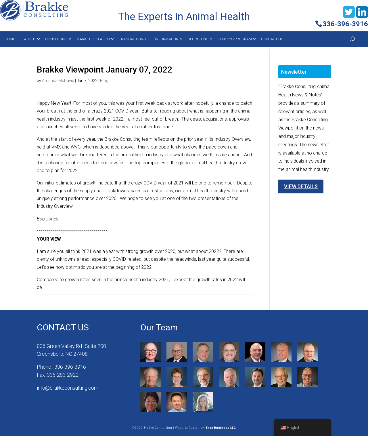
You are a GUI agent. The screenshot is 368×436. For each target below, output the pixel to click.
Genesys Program (235, 39)
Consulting (56, 39)
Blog (104, 80)
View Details (301, 186)
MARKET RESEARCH (93, 39)
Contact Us (272, 39)
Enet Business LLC (221, 427)
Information (167, 39)
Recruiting (198, 39)
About (30, 39)
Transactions (132, 39)
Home (10, 39)
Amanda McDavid (58, 80)
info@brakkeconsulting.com (67, 388)
